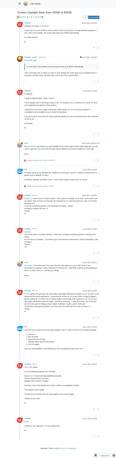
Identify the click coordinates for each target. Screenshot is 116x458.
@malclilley (42, 57)
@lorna (35, 195)
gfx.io (42, 270)
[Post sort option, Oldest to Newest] (85, 17)
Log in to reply (93, 17)
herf (25, 169)
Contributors (71, 448)
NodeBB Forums (59, 448)
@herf (34, 228)
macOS (23, 17)
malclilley (27, 23)
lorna (26, 143)
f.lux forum (35, 4)
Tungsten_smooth (30, 57)
